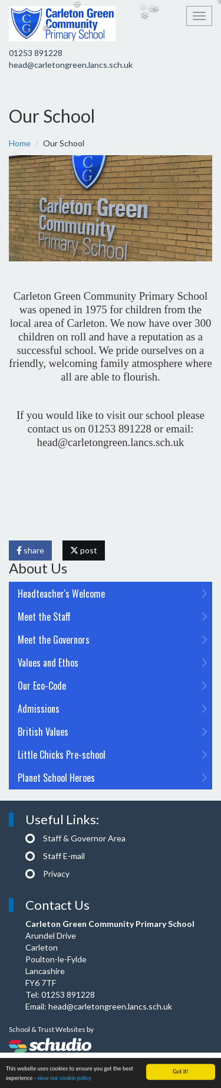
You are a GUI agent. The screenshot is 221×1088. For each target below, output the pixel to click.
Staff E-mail (64, 856)
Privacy (56, 874)
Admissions (112, 709)
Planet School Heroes (112, 778)
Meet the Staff (112, 616)
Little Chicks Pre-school (112, 755)
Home (20, 143)
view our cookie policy (64, 1079)
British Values (112, 732)
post (83, 550)
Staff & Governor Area (84, 838)
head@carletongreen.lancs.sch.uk (71, 65)
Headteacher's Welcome (112, 593)
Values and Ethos (112, 663)
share (30, 550)
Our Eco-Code (112, 686)
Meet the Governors (112, 640)
